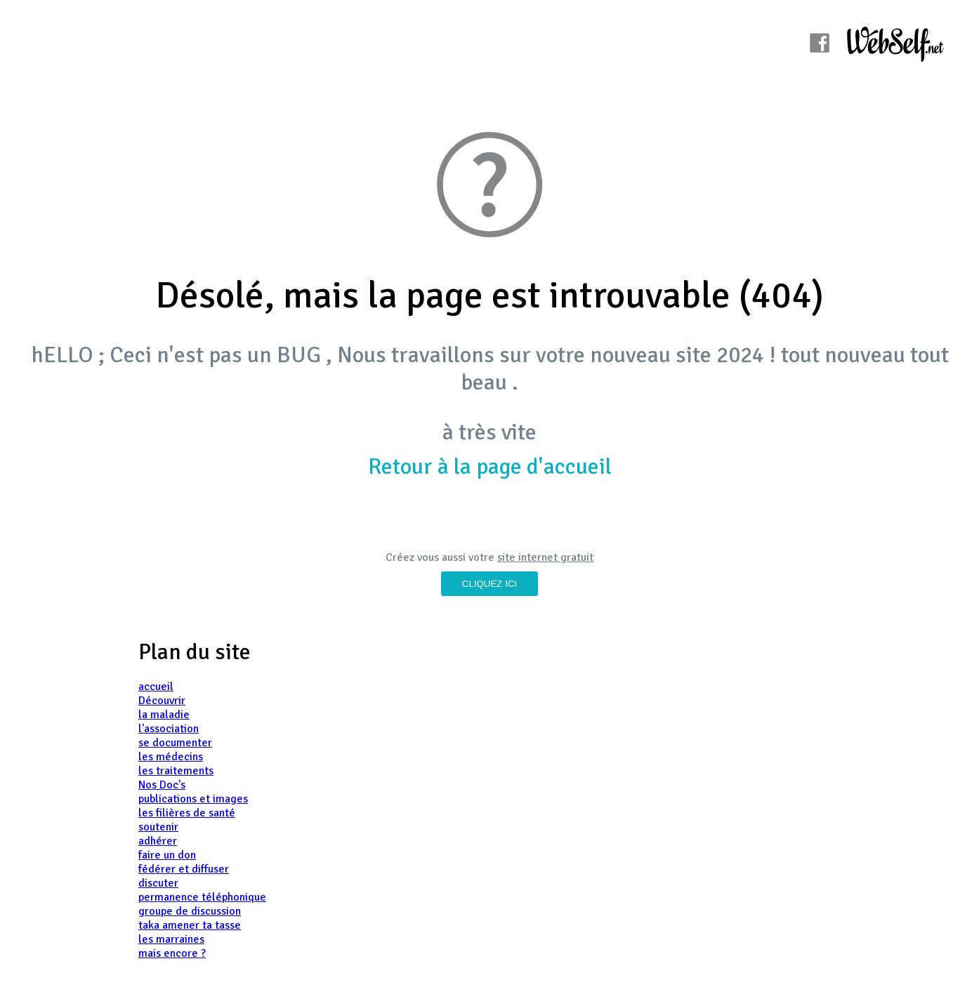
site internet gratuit (545, 557)
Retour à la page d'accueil (490, 466)
